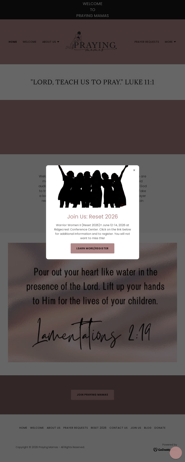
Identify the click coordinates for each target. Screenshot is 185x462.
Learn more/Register (92, 248)
